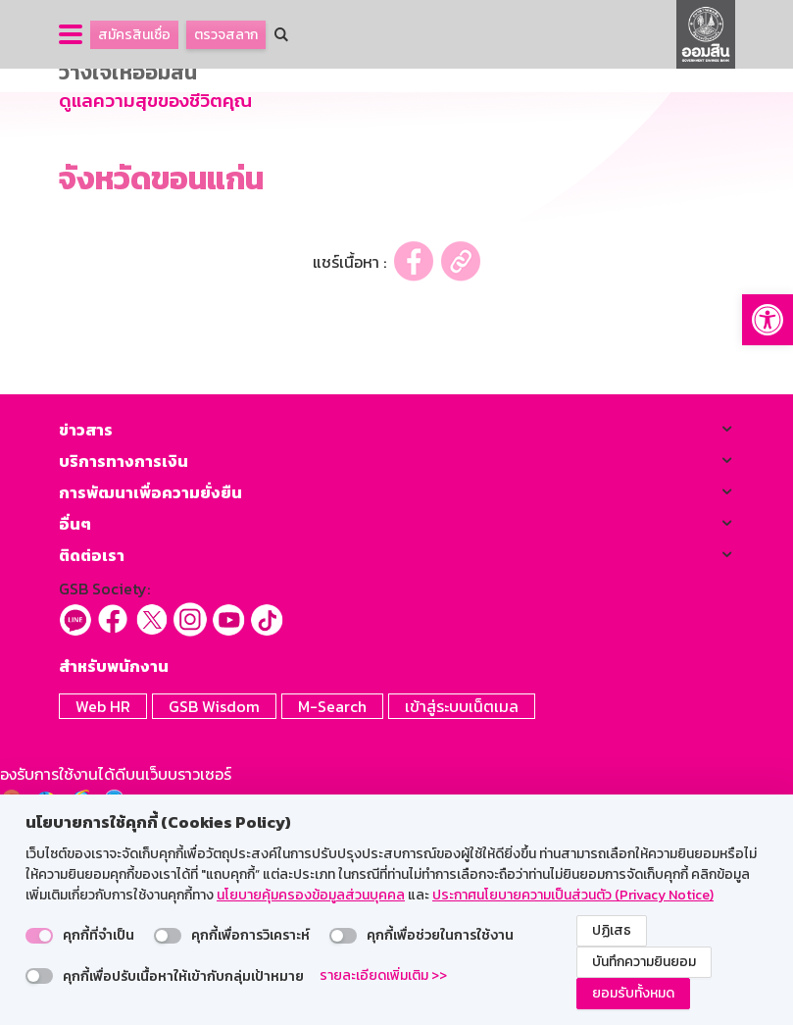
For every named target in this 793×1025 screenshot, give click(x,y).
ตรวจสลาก (226, 35)
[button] (767, 319)
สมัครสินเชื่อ (134, 35)
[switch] (39, 936)
